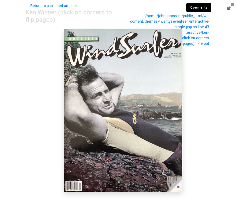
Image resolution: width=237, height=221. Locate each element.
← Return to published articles (51, 6)
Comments (198, 7)
